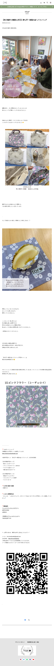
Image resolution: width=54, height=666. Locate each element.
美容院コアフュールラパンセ (10, 516)
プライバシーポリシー (20, 642)
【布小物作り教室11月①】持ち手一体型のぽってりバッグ (24, 20)
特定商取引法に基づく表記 (33, 642)
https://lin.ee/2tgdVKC (13, 538)
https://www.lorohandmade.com (10, 453)
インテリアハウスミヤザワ (10, 508)
